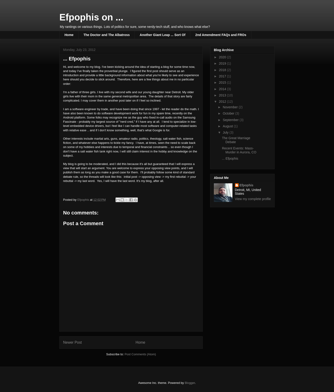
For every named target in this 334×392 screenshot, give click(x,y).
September (231, 120)
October (229, 113)
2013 (223, 95)
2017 (223, 76)
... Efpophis (230, 158)
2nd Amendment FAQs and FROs (220, 35)
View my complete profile (253, 199)
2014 (223, 89)
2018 (223, 70)
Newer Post (72, 342)
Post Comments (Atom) (140, 354)
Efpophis (247, 185)
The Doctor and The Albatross (107, 35)
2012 (223, 101)
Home (69, 35)
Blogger (190, 383)
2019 (223, 63)
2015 (223, 82)
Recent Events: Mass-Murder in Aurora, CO (239, 150)
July (226, 132)
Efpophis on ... (91, 17)
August (228, 126)
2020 (223, 57)
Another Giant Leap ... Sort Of (162, 35)
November (230, 107)
